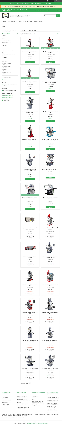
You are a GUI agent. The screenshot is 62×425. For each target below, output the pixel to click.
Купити (30, 62)
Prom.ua (37, 422)
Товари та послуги (11, 21)
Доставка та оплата (38, 21)
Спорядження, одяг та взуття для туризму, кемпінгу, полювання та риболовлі (23, 409)
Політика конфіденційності (43, 423)
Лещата (33, 397)
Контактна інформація (27, 21)
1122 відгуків (51, 0)
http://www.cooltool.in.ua (8, 95)
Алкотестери (19, 405)
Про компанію (5, 397)
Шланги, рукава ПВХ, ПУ (22, 396)
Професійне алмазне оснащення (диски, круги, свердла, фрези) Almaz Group (52, 403)
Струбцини (34, 399)
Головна (4, 21)
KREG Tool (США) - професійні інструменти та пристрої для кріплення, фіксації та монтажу (38, 403)
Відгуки (3, 37)
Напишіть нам (47, 3)
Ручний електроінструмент (22, 404)
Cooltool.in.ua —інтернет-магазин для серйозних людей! (9, 31)
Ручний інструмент (36, 405)
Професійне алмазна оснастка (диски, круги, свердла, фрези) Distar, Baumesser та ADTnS (53, 399)
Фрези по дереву (35, 396)
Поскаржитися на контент (32, 423)
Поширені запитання (6, 40)
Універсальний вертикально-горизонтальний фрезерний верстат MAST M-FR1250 (30, 169)
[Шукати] (58, 15)
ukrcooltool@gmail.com (7, 97)
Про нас (19, 21)
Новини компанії (5, 404)
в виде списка (59, 34)
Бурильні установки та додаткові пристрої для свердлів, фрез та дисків (51, 408)
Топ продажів (5, 405)
